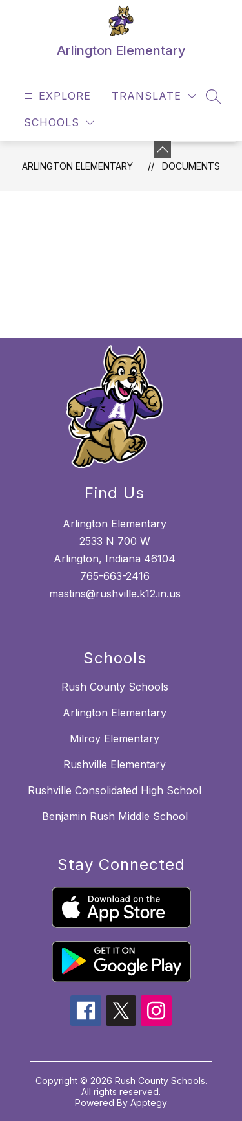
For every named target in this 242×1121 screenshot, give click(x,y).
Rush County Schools (114, 686)
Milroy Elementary (114, 738)
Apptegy (148, 1102)
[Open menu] (56, 96)
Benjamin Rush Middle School (115, 816)
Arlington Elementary (77, 166)
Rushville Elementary (114, 764)
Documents (191, 166)
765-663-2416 (115, 576)
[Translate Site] (153, 96)
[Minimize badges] (162, 149)
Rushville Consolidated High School (114, 790)
